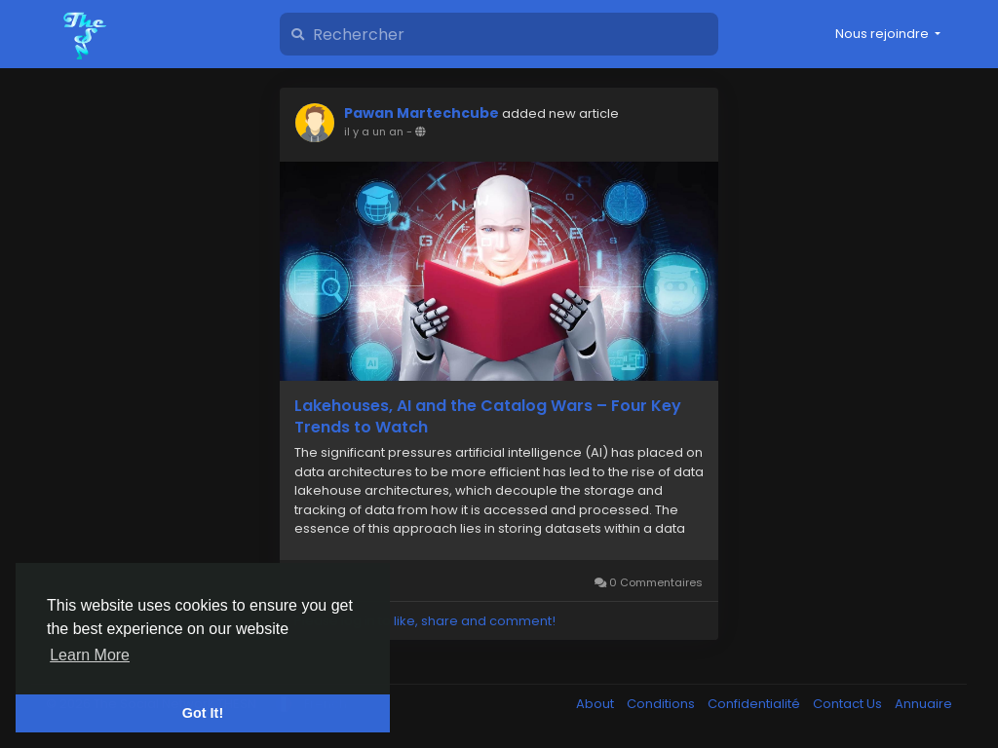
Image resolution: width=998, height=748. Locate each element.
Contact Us (849, 703)
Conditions (662, 703)
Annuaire (923, 703)
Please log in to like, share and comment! (425, 621)
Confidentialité (755, 703)
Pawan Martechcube (421, 113)
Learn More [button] (90, 655)
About (596, 703)
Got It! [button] (202, 713)
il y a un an (373, 131)
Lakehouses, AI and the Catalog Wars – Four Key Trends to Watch (487, 416)
